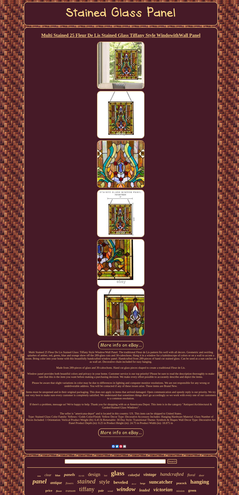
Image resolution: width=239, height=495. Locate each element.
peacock (181, 483)
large (142, 483)
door (201, 475)
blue (57, 475)
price (48, 490)
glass (117, 473)
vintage (149, 474)
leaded (144, 490)
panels (69, 474)
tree (39, 476)
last (105, 475)
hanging (199, 482)
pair (101, 490)
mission (180, 491)
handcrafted (172, 474)
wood (110, 491)
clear (47, 475)
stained (86, 481)
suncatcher (161, 482)
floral (191, 475)
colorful (134, 475)
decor (134, 484)
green (192, 490)
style (104, 482)
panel (39, 481)
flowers (69, 483)
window (126, 489)
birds (81, 476)
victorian (163, 489)
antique (56, 483)
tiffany (86, 489)
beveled (121, 482)
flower (59, 491)
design (94, 474)
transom (70, 490)
